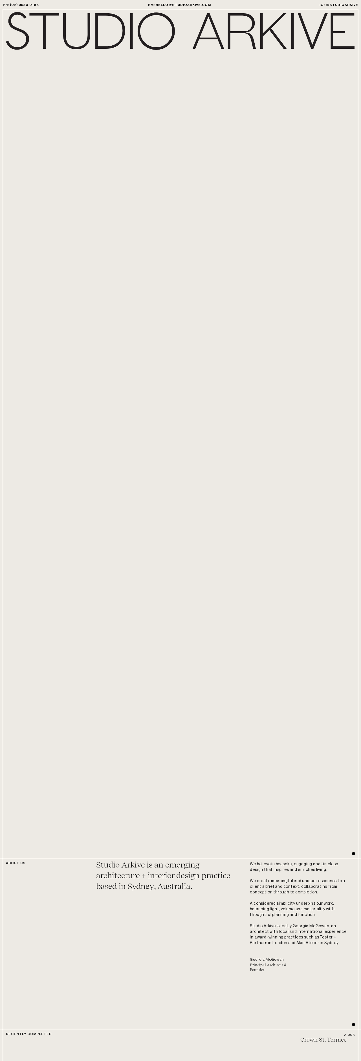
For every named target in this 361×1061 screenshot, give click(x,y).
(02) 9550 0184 (24, 4)
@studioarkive (342, 4)
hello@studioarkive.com (183, 4)
